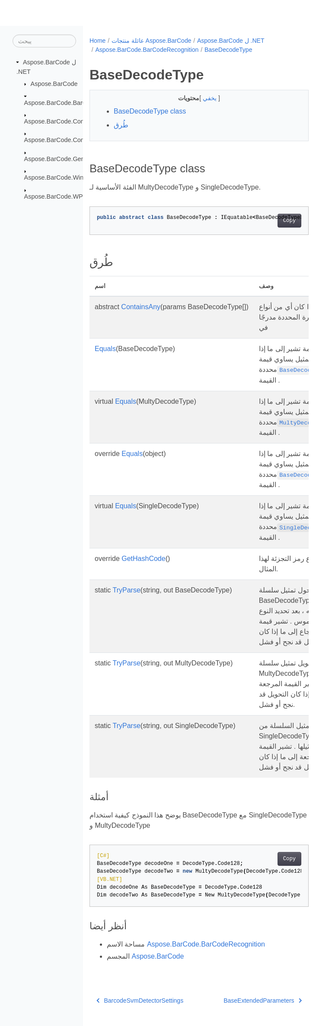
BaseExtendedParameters (262, 1000)
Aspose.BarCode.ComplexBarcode (72, 139)
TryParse (126, 590)
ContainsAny (140, 306)
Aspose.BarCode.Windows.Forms (71, 177)
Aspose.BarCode (54, 83)
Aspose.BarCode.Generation (64, 158)
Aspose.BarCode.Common (61, 121)
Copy (289, 221)
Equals (105, 348)
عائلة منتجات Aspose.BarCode (152, 40)
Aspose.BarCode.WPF (55, 196)
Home (97, 40)
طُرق (121, 125)
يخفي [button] (210, 98)
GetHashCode (143, 558)
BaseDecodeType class (150, 111)
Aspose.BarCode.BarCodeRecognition (77, 102)
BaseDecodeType (228, 49)
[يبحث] (44, 41)
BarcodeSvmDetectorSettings (139, 1000)
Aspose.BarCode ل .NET (231, 40)
